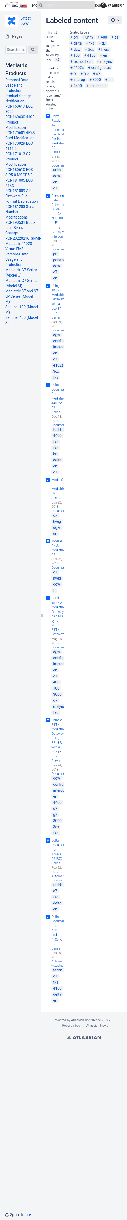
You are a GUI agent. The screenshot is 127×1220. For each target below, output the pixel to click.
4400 (77, 86)
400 (104, 37)
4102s (78, 67)
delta (77, 43)
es (117, 37)
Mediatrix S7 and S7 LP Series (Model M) (21, 296)
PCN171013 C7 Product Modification (18, 159)
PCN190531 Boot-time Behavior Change (20, 227)
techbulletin (83, 61)
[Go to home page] (16, 5)
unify (89, 37)
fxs (91, 43)
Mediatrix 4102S (18, 243)
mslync (106, 61)
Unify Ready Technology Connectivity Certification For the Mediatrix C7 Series (60, 134)
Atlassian (84, 1037)
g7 (104, 43)
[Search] (66, 5)
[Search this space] (16, 50)
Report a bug (71, 1025)
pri (75, 37)
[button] (19, 1215)
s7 (98, 74)
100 (76, 55)
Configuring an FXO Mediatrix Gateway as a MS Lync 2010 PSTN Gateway (59, 616)
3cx (91, 49)
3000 (96, 80)
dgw (76, 49)
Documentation (62, 165)
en (105, 55)
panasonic (97, 86)
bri (110, 80)
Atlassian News (97, 1025)
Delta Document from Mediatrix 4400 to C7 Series (58, 398)
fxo (86, 74)
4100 (91, 55)
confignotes (101, 67)
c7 (57, 60)
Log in (117, 5)
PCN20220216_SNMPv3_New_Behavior (37, 238)
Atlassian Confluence (86, 1020)
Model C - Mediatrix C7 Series (57, 489)
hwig (105, 49)
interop (79, 80)
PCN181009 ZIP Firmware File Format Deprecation (21, 196)
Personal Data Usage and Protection (16, 85)
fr (74, 74)
